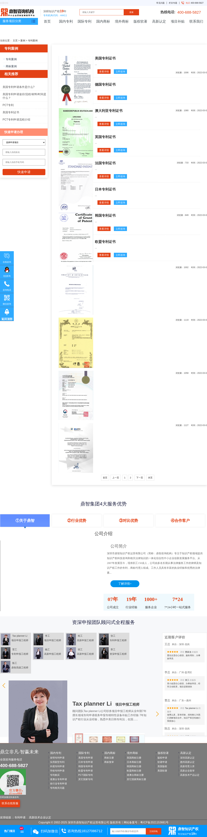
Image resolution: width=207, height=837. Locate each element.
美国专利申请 (85, 757)
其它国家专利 (85, 779)
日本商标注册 (134, 762)
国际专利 (84, 21)
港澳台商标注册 (135, 775)
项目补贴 (178, 21)
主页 (15, 40)
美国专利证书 (11, 112)
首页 (47, 21)
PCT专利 (8, 105)
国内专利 (66, 21)
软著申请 (162, 762)
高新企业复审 (187, 770)
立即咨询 (120, 71)
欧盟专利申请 (85, 770)
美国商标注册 (134, 757)
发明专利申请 (57, 757)
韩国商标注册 (134, 766)
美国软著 (162, 770)
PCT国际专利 (85, 775)
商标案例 (11, 66)
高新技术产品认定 (189, 775)
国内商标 (103, 21)
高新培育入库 (187, 766)
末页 (150, 477)
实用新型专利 (57, 762)
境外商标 (122, 21)
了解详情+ (125, 583)
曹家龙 (188, 653)
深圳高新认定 (187, 757)
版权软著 (140, 21)
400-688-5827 (193, 3)
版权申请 (162, 757)
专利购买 (55, 775)
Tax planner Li (191, 710)
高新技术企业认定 (40, 817)
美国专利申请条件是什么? (18, 87)
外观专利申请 (57, 766)
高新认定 (159, 21)
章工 (187, 681)
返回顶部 (6, 319)
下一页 (139, 477)
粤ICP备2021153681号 (154, 822)
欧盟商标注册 (134, 770)
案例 (22, 40)
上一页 (115, 477)
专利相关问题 (57, 787)
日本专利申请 (85, 762)
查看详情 (104, 71)
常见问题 (160, 3)
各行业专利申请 (58, 783)
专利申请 (20, 817)
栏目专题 (173, 3)
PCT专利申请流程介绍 (16, 119)
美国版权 (162, 766)
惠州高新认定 (187, 762)
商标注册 (109, 757)
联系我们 (196, 21)
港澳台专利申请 (58, 779)
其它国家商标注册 (136, 779)
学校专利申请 (57, 770)
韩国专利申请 (85, 766)
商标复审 (109, 762)
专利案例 (33, 40)
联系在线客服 (10, 803)
